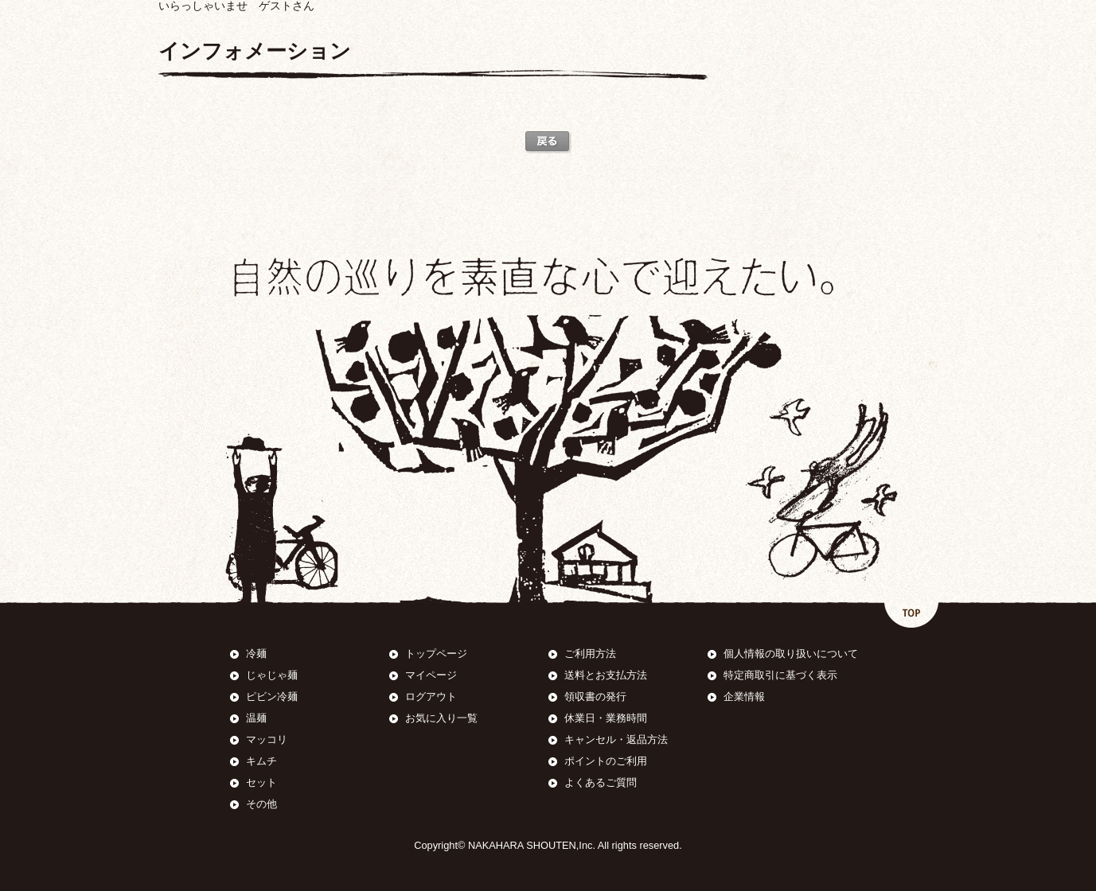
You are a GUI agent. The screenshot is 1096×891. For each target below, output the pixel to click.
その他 (261, 804)
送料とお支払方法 (605, 675)
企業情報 (744, 696)
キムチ (261, 761)
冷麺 (256, 653)
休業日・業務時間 (605, 718)
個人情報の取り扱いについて (791, 653)
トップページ (436, 653)
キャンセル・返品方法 (616, 739)
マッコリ (266, 739)
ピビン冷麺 (272, 696)
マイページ (431, 675)
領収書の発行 (595, 696)
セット (261, 782)
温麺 (256, 718)
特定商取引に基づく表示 (780, 675)
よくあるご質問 (600, 782)
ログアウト (431, 696)
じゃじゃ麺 (272, 675)
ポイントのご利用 (605, 761)
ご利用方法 (590, 653)
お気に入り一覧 (441, 718)
